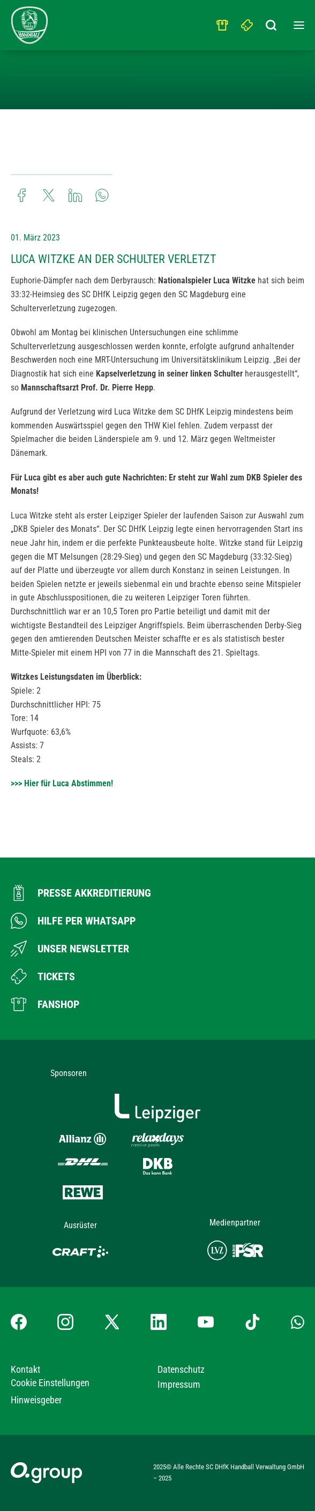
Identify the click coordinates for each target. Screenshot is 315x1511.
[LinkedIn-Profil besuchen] (159, 1322)
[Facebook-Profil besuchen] (19, 1322)
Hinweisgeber (36, 1399)
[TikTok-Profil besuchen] (252, 1322)
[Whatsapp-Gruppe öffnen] (297, 1322)
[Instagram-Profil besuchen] (65, 1322)
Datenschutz (181, 1369)
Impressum (179, 1384)
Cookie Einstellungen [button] (50, 1382)
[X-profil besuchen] (112, 1322)
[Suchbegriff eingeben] (272, 22)
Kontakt (25, 1369)
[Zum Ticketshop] (43, 976)
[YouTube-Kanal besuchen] (206, 1322)
